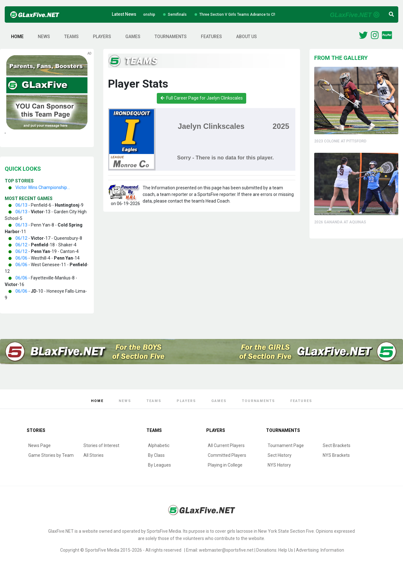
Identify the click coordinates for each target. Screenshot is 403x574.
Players (102, 36)
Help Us (285, 550)
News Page (39, 445)
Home (17, 36)
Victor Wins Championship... (42, 187)
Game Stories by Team (51, 455)
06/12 (21, 238)
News (44, 36)
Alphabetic (158, 445)
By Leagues (159, 465)
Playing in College (225, 465)
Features (211, 36)
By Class (156, 455)
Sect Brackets (336, 445)
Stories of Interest (101, 445)
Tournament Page (286, 445)
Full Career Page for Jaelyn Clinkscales (202, 97)
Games (132, 36)
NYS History (279, 465)
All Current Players (226, 445)
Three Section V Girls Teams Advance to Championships (258, 14)
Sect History (280, 455)
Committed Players (227, 455)
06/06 (21, 258)
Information (332, 550)
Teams (71, 36)
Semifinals (186, 14)
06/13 (21, 205)
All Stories (93, 455)
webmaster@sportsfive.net (226, 550)
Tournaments (171, 36)
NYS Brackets (336, 455)
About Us (246, 36)
